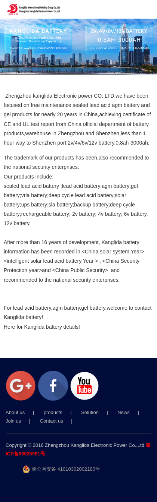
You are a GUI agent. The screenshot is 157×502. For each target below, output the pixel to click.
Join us (13, 421)
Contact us (51, 421)
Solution (90, 412)
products (53, 412)
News (123, 412)
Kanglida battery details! (52, 327)
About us (15, 412)
